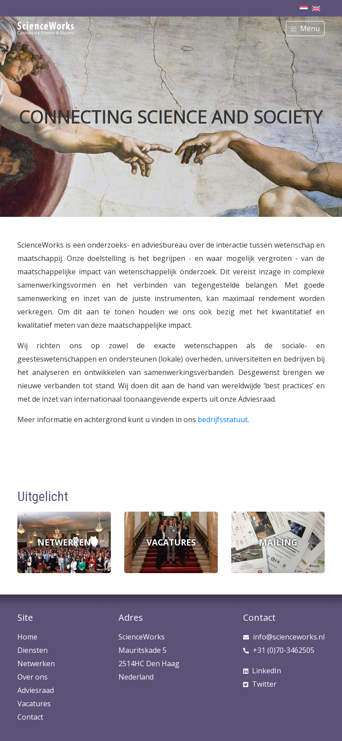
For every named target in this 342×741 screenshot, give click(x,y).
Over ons (32, 677)
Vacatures (34, 703)
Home (27, 637)
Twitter (260, 684)
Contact (30, 717)
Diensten (32, 650)
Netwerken (36, 663)
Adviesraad (35, 690)
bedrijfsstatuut (223, 419)
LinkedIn (262, 671)
